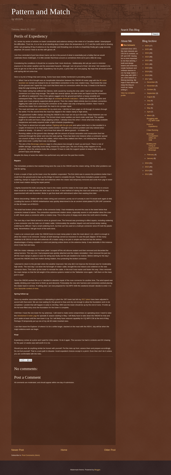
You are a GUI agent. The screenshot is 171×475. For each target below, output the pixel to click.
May (149, 108)
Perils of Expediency (152, 125)
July (148, 101)
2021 (147, 64)
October (150, 89)
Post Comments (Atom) (31, 455)
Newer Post (17, 450)
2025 (147, 49)
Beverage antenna (38, 144)
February (150, 155)
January (150, 158)
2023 (147, 57)
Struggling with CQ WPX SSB (153, 120)
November (151, 86)
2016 (147, 163)
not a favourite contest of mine (26, 288)
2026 (147, 46)
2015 (147, 167)
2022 (147, 60)
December (151, 82)
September (151, 93)
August (150, 97)
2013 (147, 174)
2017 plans (85, 299)
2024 (147, 53)
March (149, 115)
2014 (147, 171)
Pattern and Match (40, 11)
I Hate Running (152, 130)
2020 (147, 68)
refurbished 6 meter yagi (27, 316)
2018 (147, 75)
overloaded (42, 109)
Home (64, 450)
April (149, 112)
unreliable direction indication (66, 99)
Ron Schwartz (129, 45)
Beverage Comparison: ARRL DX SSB (152, 137)
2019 (147, 71)
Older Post (110, 450)
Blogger (97, 470)
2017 (147, 79)
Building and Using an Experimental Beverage (153, 147)
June (149, 104)
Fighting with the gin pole (63, 125)
